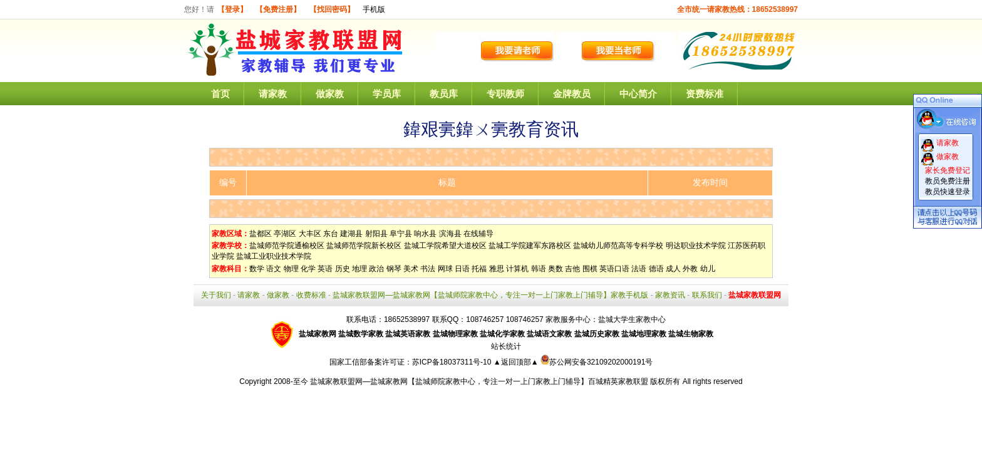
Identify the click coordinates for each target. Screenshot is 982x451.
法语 (638, 268)
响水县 (425, 233)
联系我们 (707, 295)
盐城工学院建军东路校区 (529, 245)
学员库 (387, 93)
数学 (256, 268)
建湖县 (351, 233)
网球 (445, 268)
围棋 (589, 268)
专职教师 (505, 93)
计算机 (517, 268)
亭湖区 (285, 233)
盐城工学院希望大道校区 (445, 245)
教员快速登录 (947, 191)
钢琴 (393, 268)
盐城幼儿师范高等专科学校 (618, 245)
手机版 (374, 9)
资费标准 (704, 93)
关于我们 (216, 295)
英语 (325, 268)
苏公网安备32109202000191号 (596, 362)
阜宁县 (401, 233)
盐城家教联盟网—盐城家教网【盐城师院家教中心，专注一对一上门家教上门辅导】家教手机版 (490, 295)
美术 (410, 268)
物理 (291, 268)
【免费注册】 (278, 9)
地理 (359, 268)
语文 (273, 268)
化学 (308, 268)
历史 (342, 268)
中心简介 (638, 93)
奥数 (555, 268)
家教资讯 (670, 295)
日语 (462, 268)
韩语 (538, 268)
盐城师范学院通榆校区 (286, 245)
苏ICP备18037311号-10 (453, 362)
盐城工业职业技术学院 (273, 256)
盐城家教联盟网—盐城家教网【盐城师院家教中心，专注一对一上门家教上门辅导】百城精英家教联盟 (479, 381)
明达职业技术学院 (696, 245)
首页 (220, 93)
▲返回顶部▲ (516, 362)
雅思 (496, 268)
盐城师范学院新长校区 (363, 245)
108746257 (525, 319)
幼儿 (707, 268)
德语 (656, 268)
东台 (330, 233)
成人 (673, 268)
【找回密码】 (331, 9)
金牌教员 (572, 93)
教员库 (444, 93)
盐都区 (260, 233)
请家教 (273, 93)
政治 (376, 268)
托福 (479, 268)
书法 (427, 268)
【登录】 (232, 9)
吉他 (572, 268)
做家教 (330, 93)
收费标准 (311, 295)
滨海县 (450, 233)
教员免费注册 (947, 181)
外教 (690, 268)
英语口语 (614, 268)
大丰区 (310, 233)
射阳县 (376, 233)
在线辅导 (478, 233)
